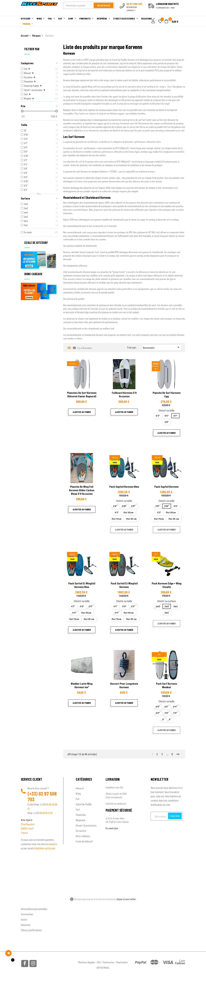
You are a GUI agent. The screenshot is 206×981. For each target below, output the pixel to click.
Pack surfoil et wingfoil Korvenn (124, 585)
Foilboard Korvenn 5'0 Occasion (124, 394)
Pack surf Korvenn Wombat (166, 685)
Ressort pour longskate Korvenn (124, 685)
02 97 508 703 (42, 796)
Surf (78, 809)
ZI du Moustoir (28, 824)
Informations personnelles (34, 908)
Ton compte (27, 903)
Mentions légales (86, 962)
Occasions (81, 830)
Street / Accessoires (86, 825)
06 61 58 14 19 (46, 812)
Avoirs (24, 919)
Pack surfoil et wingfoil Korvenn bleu (81, 585)
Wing (78, 793)
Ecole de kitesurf (84, 841)
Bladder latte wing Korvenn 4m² (82, 685)
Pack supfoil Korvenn (166, 486)
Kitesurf (80, 788)
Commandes (27, 914)
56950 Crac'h (27, 828)
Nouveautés (162, 347)
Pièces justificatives (31, 930)
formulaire (51, 844)
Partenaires (108, 962)
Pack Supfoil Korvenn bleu (124, 486)
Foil (77, 798)
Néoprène (80, 820)
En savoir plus (112, 828)
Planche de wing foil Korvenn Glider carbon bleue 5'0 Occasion (81, 490)
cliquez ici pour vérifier (126, 899)
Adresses (25, 924)
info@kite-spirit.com (44, 848)
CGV (99, 962)
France (24, 832)
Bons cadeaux (83, 836)
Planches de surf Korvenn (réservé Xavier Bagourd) (81, 394)
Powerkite (81, 814)
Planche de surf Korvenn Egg (167, 394)
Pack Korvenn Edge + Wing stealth (166, 585)
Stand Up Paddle (84, 804)
